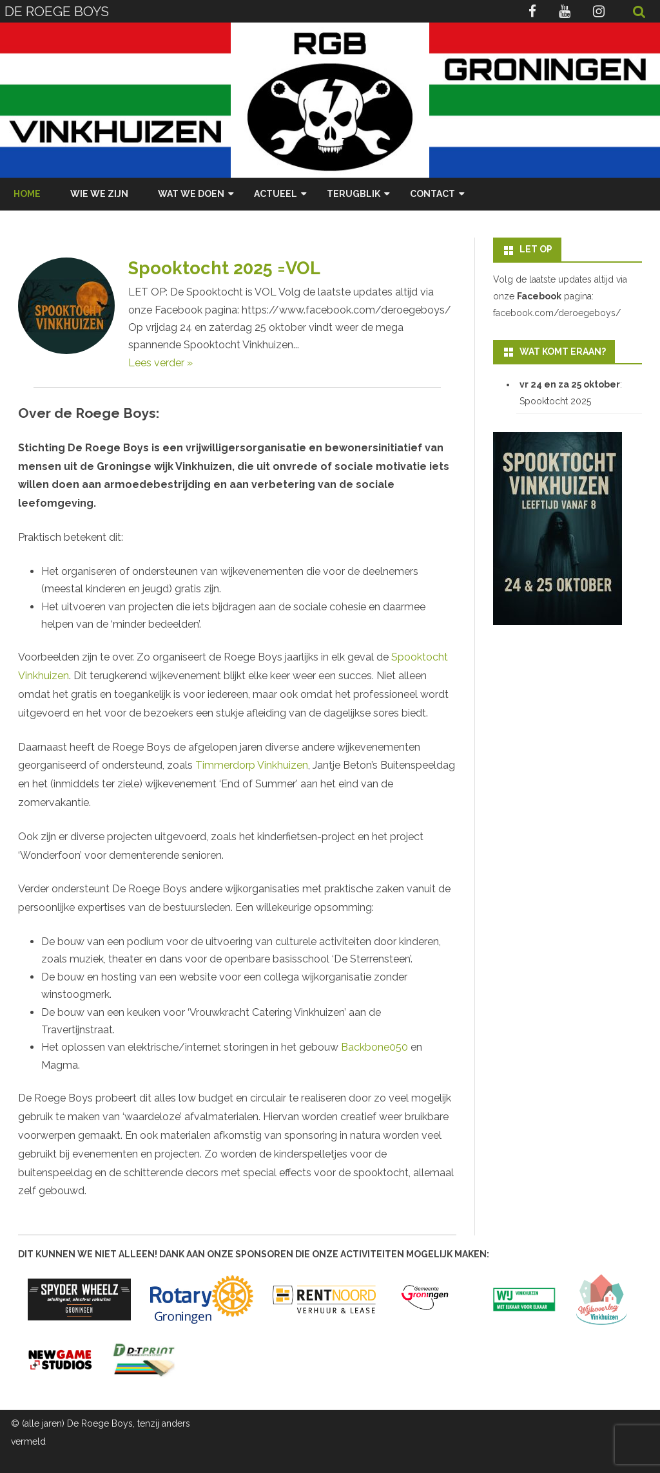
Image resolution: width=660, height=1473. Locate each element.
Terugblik (353, 194)
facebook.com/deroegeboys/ (557, 313)
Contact (432, 194)
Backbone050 (374, 1047)
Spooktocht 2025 (555, 401)
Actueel (275, 194)
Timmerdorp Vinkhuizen (251, 765)
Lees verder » (160, 363)
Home (27, 194)
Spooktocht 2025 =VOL (224, 268)
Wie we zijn (99, 194)
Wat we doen (191, 194)
